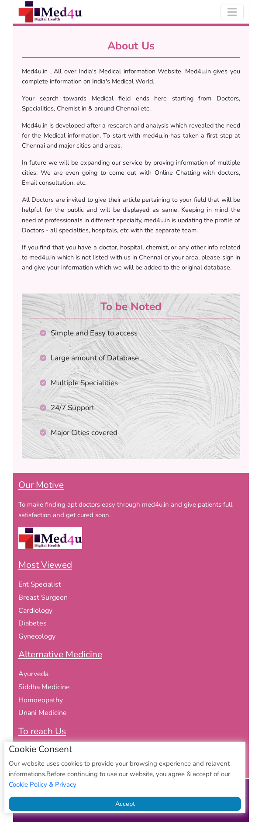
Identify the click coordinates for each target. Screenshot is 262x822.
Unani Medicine (42, 713)
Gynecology (36, 636)
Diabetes (32, 623)
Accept (125, 803)
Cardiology (35, 610)
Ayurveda (33, 674)
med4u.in (155, 504)
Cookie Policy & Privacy (42, 784)
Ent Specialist (39, 584)
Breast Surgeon (43, 597)
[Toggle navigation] (232, 12)
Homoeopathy (40, 700)
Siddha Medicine (44, 687)
